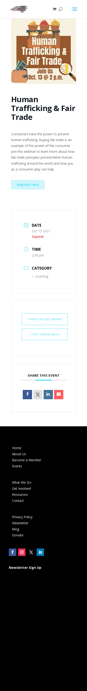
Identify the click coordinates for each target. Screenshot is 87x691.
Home (16, 448)
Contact (18, 500)
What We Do (21, 482)
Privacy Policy (22, 517)
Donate (17, 535)
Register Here (28, 184)
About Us (19, 454)
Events (17, 466)
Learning (40, 276)
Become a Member (26, 460)
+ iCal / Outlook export (45, 334)
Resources (20, 494)
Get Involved (21, 488)
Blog (15, 529)
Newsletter (20, 523)
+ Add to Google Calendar (44, 319)
